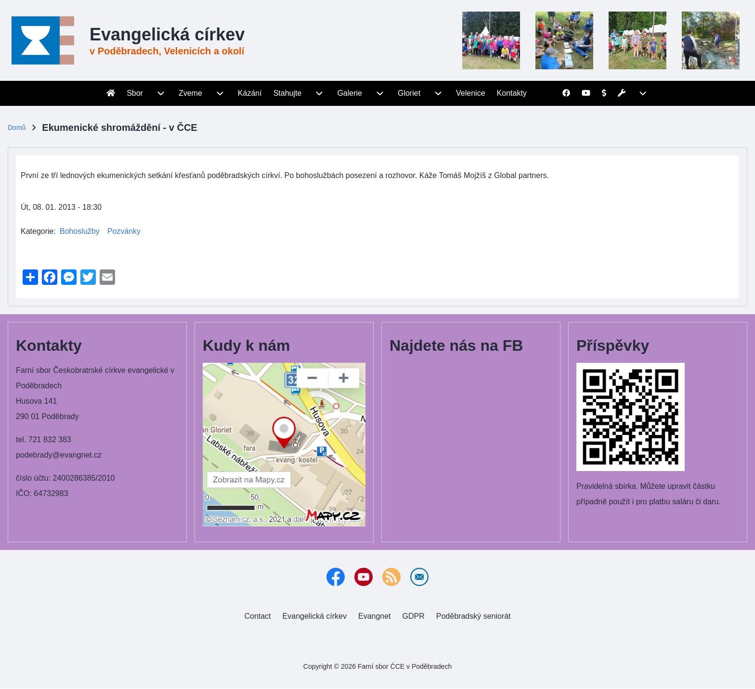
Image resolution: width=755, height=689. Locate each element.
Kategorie (37, 231)
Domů (17, 127)
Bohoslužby (80, 231)
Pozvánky (124, 231)
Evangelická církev (167, 34)
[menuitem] (111, 93)
